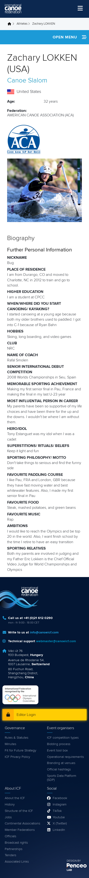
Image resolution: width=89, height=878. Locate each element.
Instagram (59, 804)
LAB (69, 870)
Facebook (60, 798)
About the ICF (15, 798)
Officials (10, 836)
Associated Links (17, 861)
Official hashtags (59, 769)
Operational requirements (65, 757)
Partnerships (13, 849)
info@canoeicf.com (44, 632)
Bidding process (58, 744)
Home (10, 24)
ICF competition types (63, 737)
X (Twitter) (60, 823)
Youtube (59, 817)
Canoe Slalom (27, 80)
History (10, 804)
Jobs (8, 817)
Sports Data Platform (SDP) (61, 778)
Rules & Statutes (16, 737)
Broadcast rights (16, 842)
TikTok (57, 811)
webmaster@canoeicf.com (56, 641)
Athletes (22, 23)
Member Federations (20, 830)
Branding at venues (61, 763)
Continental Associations (22, 823)
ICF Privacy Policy (17, 757)
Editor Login (26, 715)
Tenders (10, 855)
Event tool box (57, 750)
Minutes (10, 744)
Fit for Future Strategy (20, 750)
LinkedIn (59, 830)
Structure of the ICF (19, 811)
